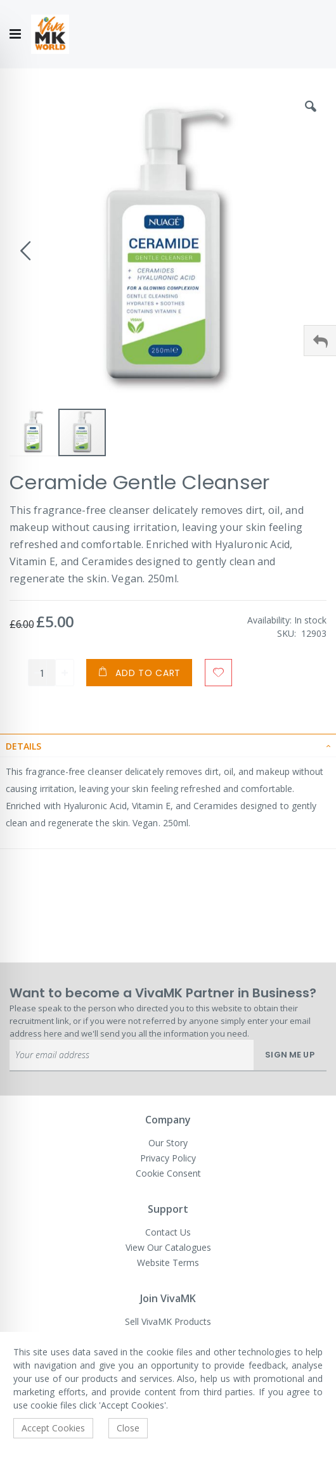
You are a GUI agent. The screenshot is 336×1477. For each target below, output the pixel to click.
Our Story (168, 1143)
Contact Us (168, 1232)
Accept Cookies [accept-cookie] (53, 1428)
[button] (310, 116)
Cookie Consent (168, 1173)
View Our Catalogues (168, 1247)
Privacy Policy (168, 1158)
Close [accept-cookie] (128, 1428)
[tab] (168, 745)
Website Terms (168, 1262)
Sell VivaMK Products (168, 1321)
